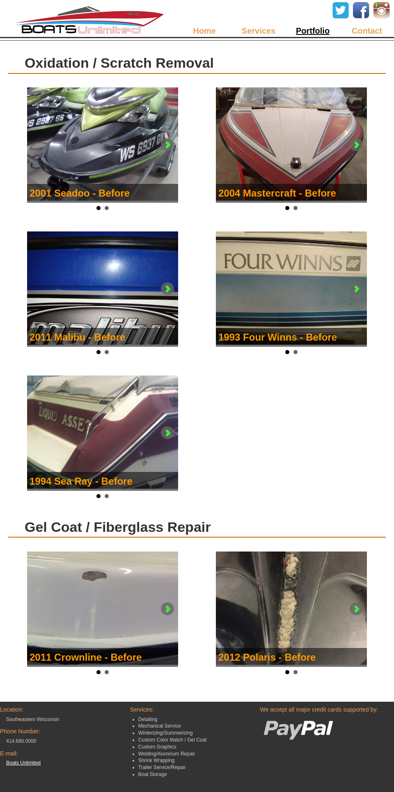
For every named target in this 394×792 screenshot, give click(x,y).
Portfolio (313, 30)
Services (258, 30)
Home (204, 30)
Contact (367, 30)
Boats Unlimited (23, 763)
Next (167, 144)
